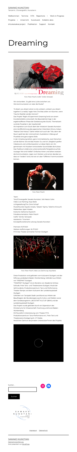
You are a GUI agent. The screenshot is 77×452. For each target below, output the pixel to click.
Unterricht (24, 20)
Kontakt (51, 24)
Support (42, 24)
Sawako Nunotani (18, 8)
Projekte (11, 20)
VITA (32, 16)
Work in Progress (57, 16)
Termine (24, 16)
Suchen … (11, 385)
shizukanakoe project (16, 24)
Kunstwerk (35, 20)
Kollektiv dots (47, 20)
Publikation (32, 24)
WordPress (25, 444)
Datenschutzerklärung (16, 442)
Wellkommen (13, 16)
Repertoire (40, 16)
